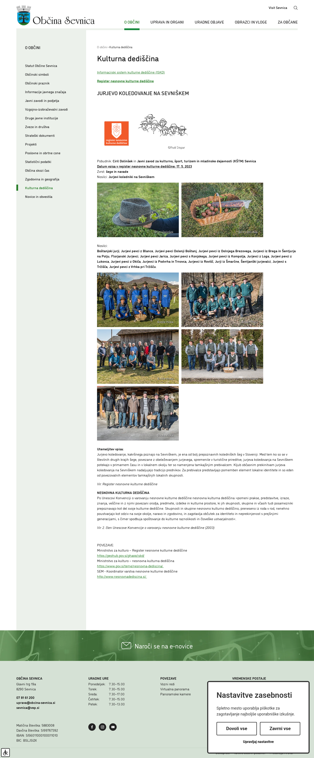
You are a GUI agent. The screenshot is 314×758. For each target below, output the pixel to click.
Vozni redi (167, 684)
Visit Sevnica (278, 7)
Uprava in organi (167, 21)
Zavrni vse (280, 728)
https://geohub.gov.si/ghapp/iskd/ (120, 555)
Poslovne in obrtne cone (42, 153)
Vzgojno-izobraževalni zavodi (46, 109)
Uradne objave (209, 21)
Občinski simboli (37, 74)
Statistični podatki (38, 161)
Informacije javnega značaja (45, 92)
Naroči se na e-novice (157, 645)
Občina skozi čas (37, 170)
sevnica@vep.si (27, 707)
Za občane (288, 21)
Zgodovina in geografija (42, 179)
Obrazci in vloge (251, 21)
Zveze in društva (37, 127)
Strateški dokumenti (40, 135)
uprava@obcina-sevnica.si (35, 702)
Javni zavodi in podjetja (42, 100)
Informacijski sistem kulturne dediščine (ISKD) (131, 72)
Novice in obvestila (38, 196)
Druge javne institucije (41, 118)
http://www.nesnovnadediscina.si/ (122, 576)
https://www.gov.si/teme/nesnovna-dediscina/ (130, 565)
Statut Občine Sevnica (41, 65)
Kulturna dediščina (39, 188)
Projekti (31, 144)
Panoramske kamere (175, 694)
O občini (132, 21)
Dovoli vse (236, 728)
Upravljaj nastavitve (258, 742)
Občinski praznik (37, 83)
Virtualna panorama (174, 689)
